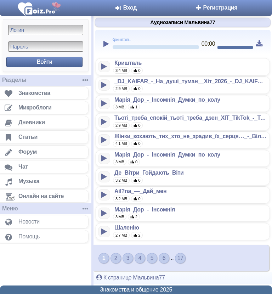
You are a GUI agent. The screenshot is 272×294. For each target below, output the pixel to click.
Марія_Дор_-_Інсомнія (144, 210)
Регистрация (215, 8)
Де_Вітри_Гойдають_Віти (149, 173)
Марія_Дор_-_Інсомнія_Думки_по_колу (167, 100)
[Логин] (45, 30)
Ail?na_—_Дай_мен (140, 191)
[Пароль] (45, 46)
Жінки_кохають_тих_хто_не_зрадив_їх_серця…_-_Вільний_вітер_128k (190, 136)
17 (180, 258)
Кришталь (128, 63)
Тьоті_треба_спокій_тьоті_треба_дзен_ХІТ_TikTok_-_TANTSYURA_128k (190, 118)
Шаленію (126, 228)
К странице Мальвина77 (130, 278)
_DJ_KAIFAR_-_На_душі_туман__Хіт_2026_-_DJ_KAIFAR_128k (190, 81)
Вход (126, 8)
